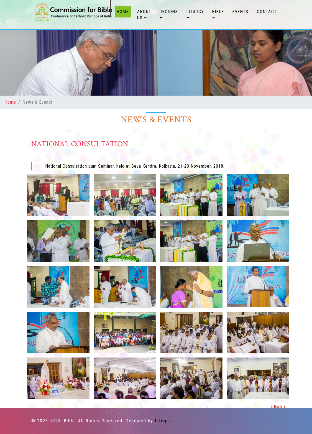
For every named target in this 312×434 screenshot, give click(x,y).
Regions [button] (169, 14)
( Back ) (278, 406)
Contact (267, 11)
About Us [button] (144, 15)
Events (240, 11)
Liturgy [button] (195, 14)
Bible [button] (218, 14)
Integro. (164, 420)
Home (124, 11)
